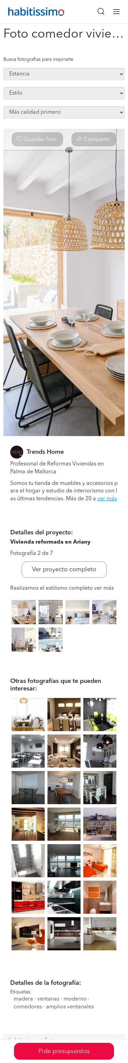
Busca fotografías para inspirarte (38, 59)
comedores (28, 1007)
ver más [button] (107, 499)
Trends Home (45, 452)
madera (23, 999)
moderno (75, 999)
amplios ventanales (70, 1007)
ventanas (48, 999)
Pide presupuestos (64, 1051)
